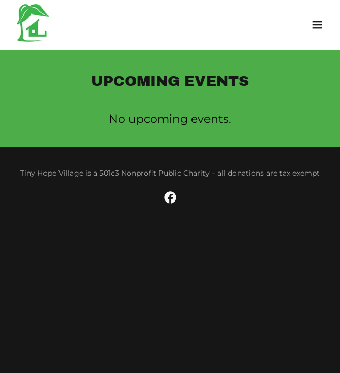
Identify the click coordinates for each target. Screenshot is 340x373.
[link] (44, 25)
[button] (317, 25)
